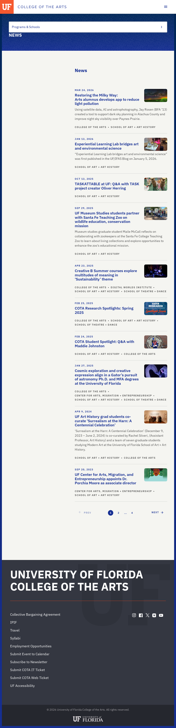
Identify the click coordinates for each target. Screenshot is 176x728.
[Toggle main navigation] (166, 7)
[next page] (157, 512)
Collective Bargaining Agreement (35, 614)
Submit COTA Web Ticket (29, 677)
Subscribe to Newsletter (28, 662)
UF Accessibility (22, 685)
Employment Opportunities (31, 646)
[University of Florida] (7, 7)
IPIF (13, 622)
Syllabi (15, 638)
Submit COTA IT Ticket (27, 669)
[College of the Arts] (42, 7)
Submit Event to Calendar (29, 654)
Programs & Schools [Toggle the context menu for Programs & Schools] (86, 27)
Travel (14, 630)
